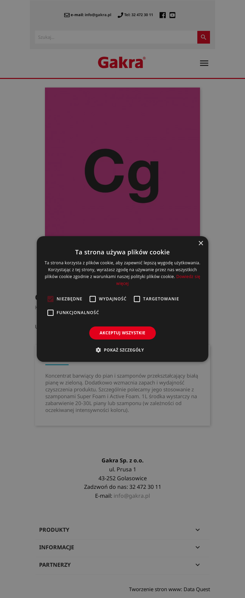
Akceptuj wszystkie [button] (122, 333)
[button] (122, 349)
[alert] (122, 299)
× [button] (200, 243)
